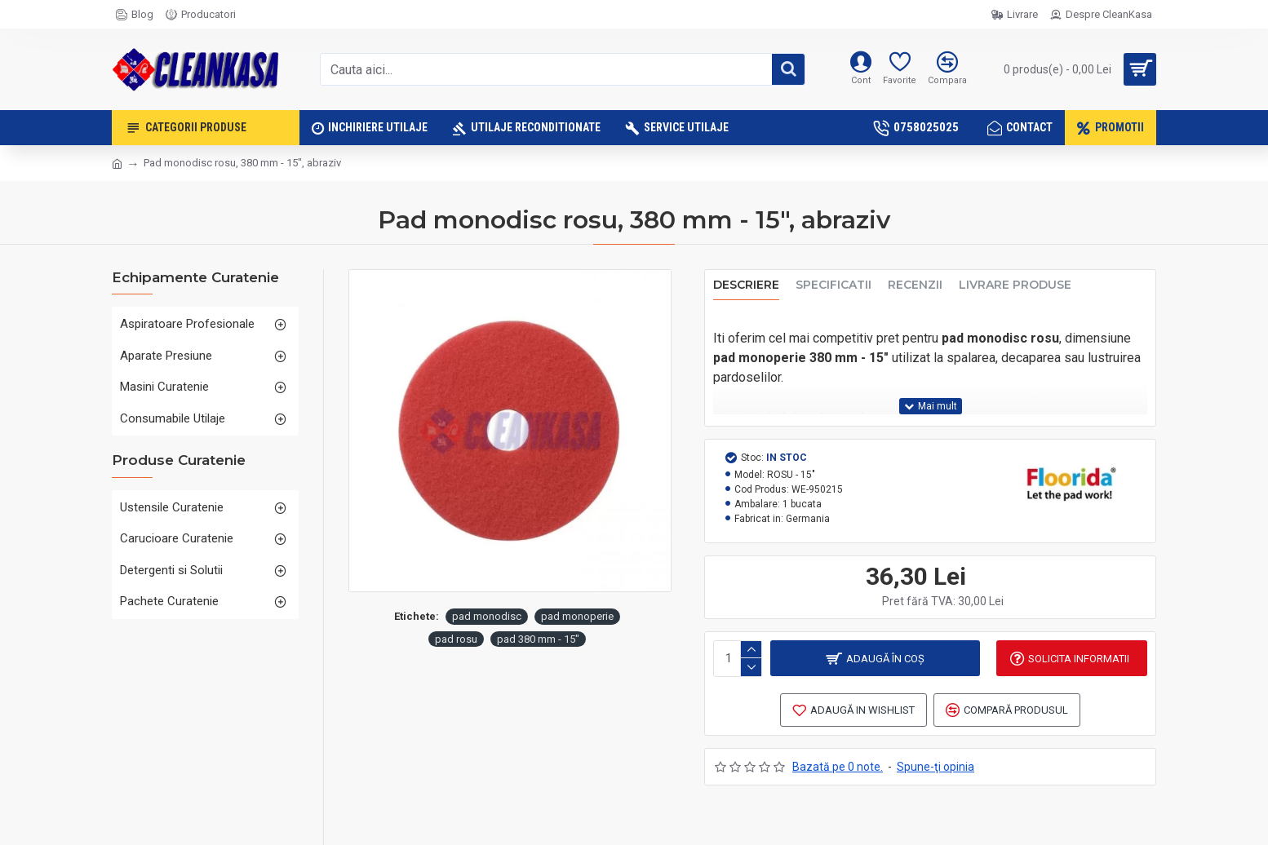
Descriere (746, 285)
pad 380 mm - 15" (538, 639)
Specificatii (833, 285)
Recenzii (915, 285)
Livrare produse (1015, 285)
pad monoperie (577, 616)
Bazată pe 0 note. (837, 765)
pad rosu (456, 639)
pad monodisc (486, 616)
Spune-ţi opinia (935, 765)
